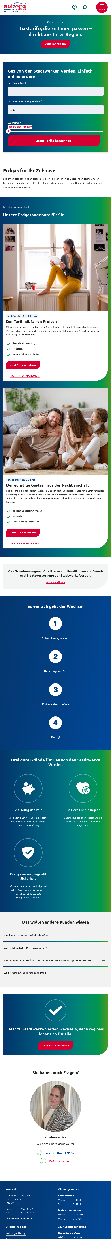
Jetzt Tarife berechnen (55, 1045)
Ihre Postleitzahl (17, 83)
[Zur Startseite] (15, 7)
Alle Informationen (55, 581)
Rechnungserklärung (16, 1233)
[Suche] (84, 7)
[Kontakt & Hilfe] (74, 7)
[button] (102, 7)
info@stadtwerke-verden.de (19, 1218)
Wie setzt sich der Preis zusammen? (25, 948)
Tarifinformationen (25, 375)
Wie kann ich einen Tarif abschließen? (27, 935)
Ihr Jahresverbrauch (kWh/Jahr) (25, 101)
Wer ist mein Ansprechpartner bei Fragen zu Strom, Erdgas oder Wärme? (48, 960)
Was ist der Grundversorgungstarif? (25, 973)
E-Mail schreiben (59, 1161)
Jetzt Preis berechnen (23, 365)
